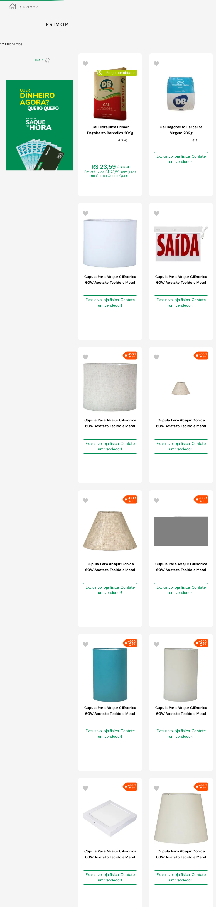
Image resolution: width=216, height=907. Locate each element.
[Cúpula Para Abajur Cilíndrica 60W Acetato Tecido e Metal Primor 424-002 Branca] (202, 333)
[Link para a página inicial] (13, 114)
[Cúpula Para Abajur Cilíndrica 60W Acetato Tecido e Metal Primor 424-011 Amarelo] (88, 568)
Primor (30, 114)
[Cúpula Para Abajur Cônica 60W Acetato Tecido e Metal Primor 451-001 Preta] (202, 568)
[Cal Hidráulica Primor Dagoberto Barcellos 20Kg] (88, 215)
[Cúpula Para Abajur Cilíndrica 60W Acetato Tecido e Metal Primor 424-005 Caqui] (173, 215)
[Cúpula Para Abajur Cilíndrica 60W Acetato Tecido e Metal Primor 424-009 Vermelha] (173, 450)
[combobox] (62, 72)
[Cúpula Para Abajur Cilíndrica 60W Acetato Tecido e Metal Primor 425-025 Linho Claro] (202, 215)
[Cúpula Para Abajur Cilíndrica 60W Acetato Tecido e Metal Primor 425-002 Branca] (145, 215)
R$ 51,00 (55, 264)
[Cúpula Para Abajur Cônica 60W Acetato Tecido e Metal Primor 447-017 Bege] (88, 333)
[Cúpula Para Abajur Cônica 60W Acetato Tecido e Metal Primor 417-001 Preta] (173, 568)
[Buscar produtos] (113, 72)
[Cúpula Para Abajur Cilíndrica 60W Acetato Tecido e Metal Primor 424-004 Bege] (145, 333)
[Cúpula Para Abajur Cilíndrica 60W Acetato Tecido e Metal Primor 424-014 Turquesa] (173, 333)
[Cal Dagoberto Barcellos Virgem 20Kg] (116, 215)
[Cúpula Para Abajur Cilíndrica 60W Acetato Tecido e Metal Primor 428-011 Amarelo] (88, 450)
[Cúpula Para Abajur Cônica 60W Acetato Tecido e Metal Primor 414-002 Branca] (145, 450)
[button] (10, 880)
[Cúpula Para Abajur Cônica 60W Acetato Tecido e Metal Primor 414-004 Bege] (116, 450)
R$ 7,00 (36, 264)
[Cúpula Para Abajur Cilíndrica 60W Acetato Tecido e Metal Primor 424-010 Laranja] (202, 450)
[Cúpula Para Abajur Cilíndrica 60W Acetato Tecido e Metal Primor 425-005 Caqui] (116, 568)
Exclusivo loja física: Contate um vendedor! (121, 225)
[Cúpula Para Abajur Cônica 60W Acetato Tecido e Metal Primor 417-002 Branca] (145, 568)
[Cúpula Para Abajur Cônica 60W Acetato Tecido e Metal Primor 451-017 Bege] (116, 333)
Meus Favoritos (194, 73)
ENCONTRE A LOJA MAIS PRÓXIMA (197, 35)
